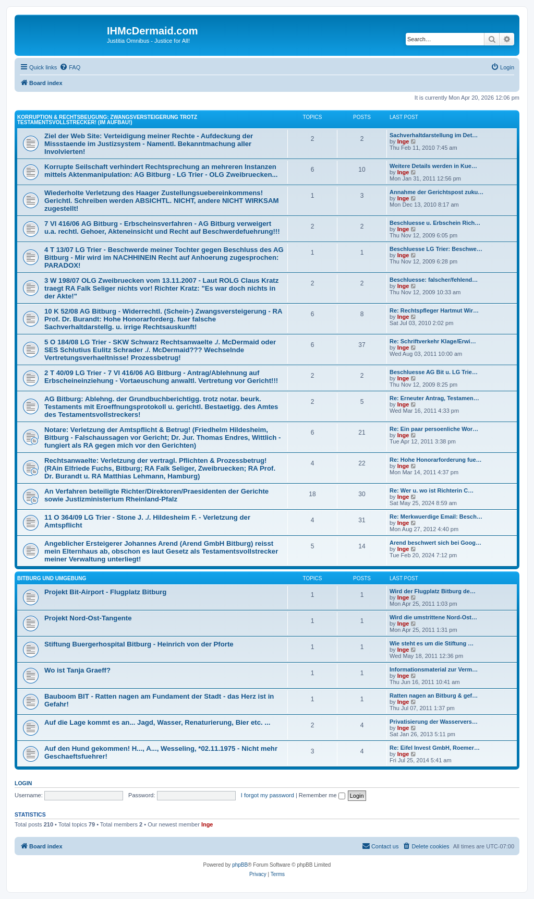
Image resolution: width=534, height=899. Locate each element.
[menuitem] (69, 67)
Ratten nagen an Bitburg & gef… (434, 695)
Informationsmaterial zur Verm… (434, 669)
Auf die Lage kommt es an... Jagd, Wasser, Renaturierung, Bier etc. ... (157, 722)
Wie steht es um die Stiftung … (432, 643)
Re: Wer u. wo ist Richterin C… (432, 490)
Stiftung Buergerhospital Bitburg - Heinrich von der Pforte (139, 644)
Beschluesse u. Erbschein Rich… (435, 223)
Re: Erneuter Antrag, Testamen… (434, 398)
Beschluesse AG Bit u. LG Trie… (434, 372)
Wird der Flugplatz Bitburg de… (433, 591)
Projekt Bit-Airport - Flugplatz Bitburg (105, 592)
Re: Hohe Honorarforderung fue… (436, 460)
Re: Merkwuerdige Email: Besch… (436, 516)
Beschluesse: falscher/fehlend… (434, 280)
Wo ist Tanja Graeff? (77, 670)
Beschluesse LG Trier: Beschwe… (436, 249)
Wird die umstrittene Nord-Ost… (433, 617)
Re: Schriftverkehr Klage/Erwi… (433, 341)
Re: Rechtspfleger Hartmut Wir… (434, 310)
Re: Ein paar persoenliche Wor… (434, 429)
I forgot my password (267, 795)
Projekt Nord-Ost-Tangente (88, 618)
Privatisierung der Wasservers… (434, 721)
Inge (403, 141)
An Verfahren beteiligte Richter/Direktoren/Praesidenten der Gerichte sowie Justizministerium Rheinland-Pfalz (156, 495)
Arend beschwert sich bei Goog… (435, 543)
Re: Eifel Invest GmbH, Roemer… (435, 748)
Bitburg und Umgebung (51, 578)
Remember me (322, 795)
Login (23, 783)
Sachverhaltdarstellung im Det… (434, 135)
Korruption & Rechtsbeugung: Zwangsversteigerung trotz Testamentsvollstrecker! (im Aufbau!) (107, 119)
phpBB (240, 865)
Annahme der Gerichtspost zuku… (436, 192)
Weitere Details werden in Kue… (433, 166)
